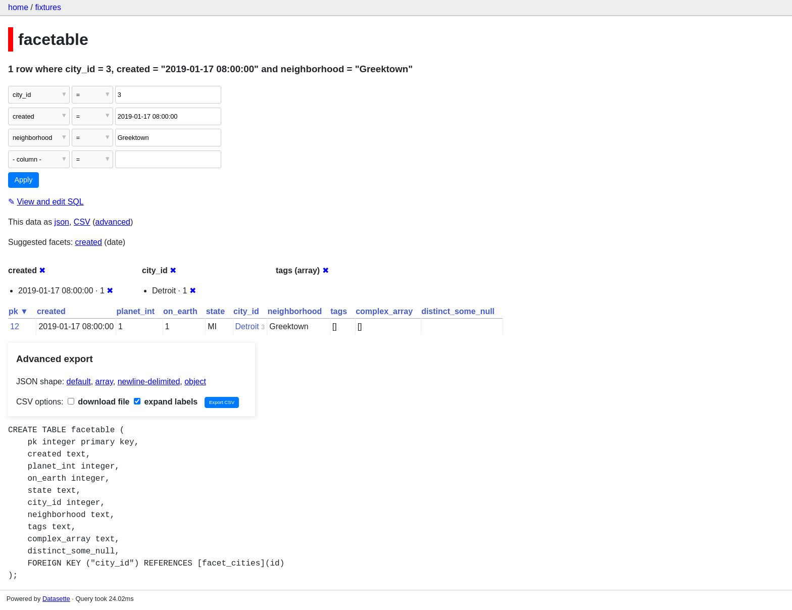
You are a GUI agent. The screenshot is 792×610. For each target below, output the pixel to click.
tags (338, 311)
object (195, 381)
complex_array (384, 311)
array (104, 381)
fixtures (48, 7)
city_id (246, 311)
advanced (112, 222)
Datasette (56, 598)
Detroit (247, 326)
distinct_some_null (457, 311)
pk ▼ (18, 311)
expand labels (165, 401)
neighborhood (295, 311)
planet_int (136, 311)
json (62, 222)
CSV (82, 222)
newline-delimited (149, 381)
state (215, 311)
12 (14, 326)
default (79, 381)
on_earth (180, 311)
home (18, 7)
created (88, 242)
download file (99, 401)
